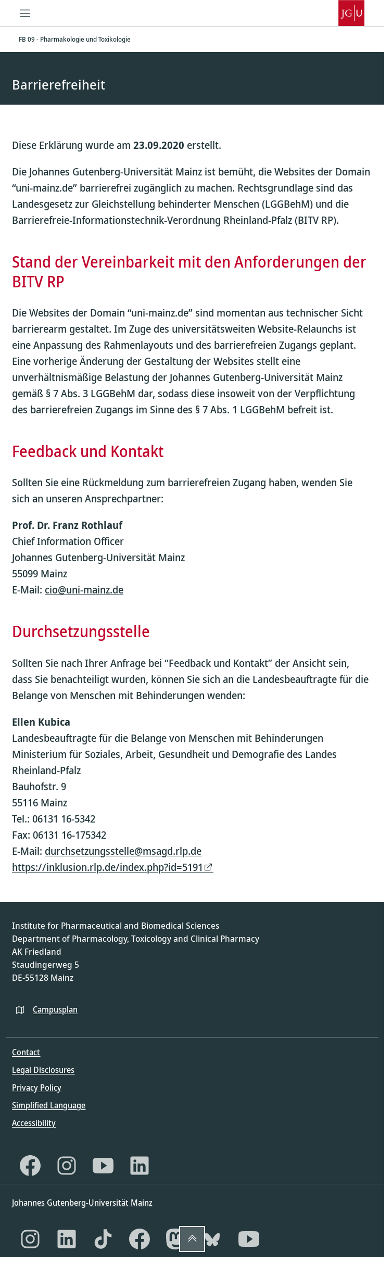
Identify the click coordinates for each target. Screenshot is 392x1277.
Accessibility (34, 1123)
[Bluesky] (212, 1239)
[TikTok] (103, 1239)
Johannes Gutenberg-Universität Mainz (82, 1202)
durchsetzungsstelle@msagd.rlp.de (123, 851)
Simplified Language (48, 1105)
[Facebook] (30, 1165)
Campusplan (55, 1009)
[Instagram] (66, 1165)
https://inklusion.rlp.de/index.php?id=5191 (107, 867)
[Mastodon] (176, 1239)
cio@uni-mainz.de (84, 590)
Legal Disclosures (43, 1070)
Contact (26, 1052)
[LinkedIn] (139, 1165)
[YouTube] (103, 1165)
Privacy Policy (36, 1087)
